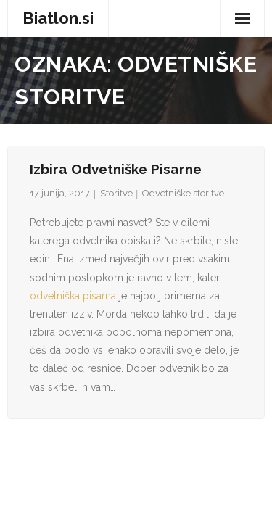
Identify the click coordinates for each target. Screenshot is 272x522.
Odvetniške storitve (183, 193)
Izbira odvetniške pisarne (116, 169)
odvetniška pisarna (73, 296)
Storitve (116, 193)
